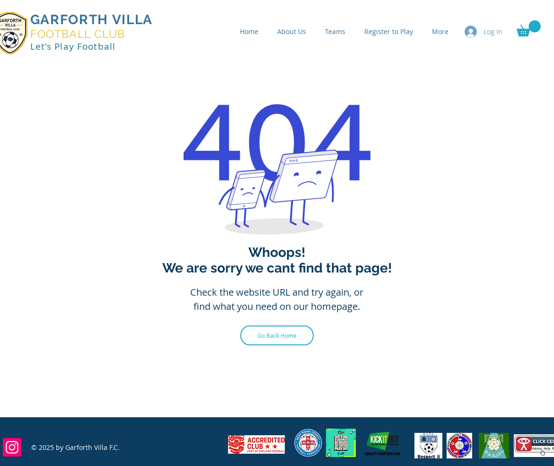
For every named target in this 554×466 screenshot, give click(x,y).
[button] (529, 28)
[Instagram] (12, 447)
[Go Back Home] (277, 335)
